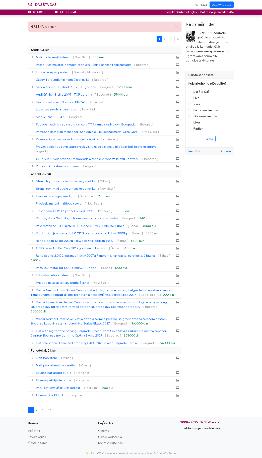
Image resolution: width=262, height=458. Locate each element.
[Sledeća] (171, 39)
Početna (34, 431)
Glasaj (209, 139)
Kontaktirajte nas (110, 443)
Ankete (225, 151)
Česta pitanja (37, 443)
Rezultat (194, 151)
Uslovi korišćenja (110, 437)
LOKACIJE (37, 12)
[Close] (177, 26)
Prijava (201, 4)
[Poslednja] (177, 39)
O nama (103, 431)
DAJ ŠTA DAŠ (42, 5)
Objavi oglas (37, 437)
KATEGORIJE (66, 12)
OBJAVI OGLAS (222, 4)
